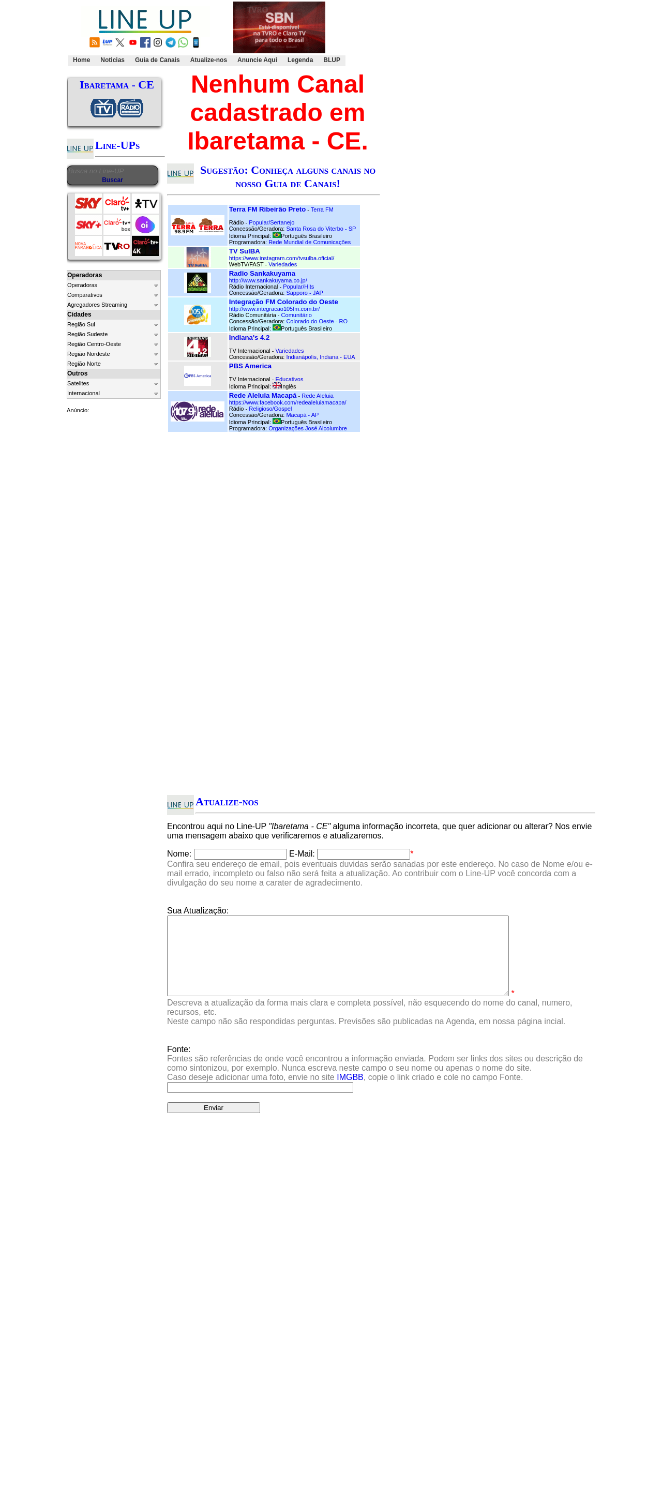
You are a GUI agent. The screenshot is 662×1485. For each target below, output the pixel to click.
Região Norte (84, 364)
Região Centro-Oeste (94, 344)
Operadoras (82, 285)
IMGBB (350, 1092)
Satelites (78, 383)
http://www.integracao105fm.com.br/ (274, 309)
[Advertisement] (469, 34)
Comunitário (296, 315)
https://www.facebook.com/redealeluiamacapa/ (288, 402)
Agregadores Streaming (97, 305)
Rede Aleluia (318, 396)
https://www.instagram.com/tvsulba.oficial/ (282, 258)
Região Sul (81, 324)
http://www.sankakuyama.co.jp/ (268, 280)
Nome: (179, 853)
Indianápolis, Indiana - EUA (320, 357)
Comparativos (84, 295)
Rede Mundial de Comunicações (309, 242)
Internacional (83, 393)
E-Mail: (302, 853)
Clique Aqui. (505, 1187)
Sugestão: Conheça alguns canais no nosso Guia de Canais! (287, 176)
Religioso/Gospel (270, 409)
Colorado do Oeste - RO (317, 321)
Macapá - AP (302, 415)
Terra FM (322, 209)
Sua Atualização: (198, 910)
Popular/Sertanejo (271, 222)
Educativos (290, 379)
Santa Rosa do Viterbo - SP (321, 229)
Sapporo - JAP (304, 293)
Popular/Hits (298, 286)
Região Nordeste (88, 354)
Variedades (282, 264)
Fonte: (375, 1078)
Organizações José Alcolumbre (307, 428)
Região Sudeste (87, 334)
